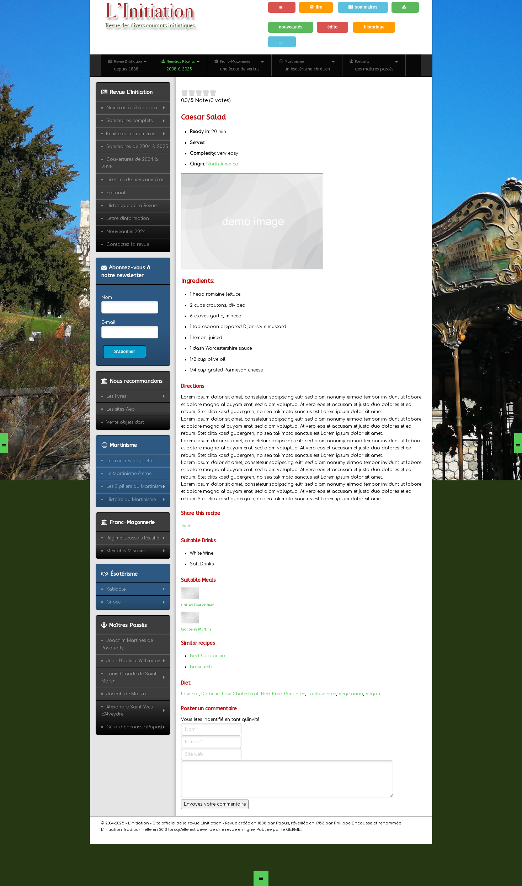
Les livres (116, 396)
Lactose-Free (322, 693)
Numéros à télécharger (132, 107)
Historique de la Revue (131, 205)
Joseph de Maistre (126, 693)
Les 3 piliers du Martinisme (135, 486)
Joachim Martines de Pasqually (127, 644)
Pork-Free (294, 693)
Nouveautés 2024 (126, 231)
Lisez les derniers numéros (135, 179)
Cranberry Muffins (196, 629)
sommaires (362, 7)
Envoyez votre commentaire (215, 804)
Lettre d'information (127, 218)
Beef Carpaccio (207, 655)
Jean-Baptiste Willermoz (133, 660)
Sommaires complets (129, 120)
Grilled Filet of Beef (197, 605)
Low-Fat (190, 693)
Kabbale (116, 589)
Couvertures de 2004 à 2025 (129, 163)
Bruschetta (202, 666)
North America (222, 164)
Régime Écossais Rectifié (132, 538)
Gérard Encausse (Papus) (134, 726)
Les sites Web (120, 409)
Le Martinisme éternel (129, 473)
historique (374, 27)
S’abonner (124, 351)
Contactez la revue (127, 244)
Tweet (187, 525)
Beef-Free (271, 693)
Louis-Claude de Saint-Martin (129, 677)
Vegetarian (351, 693)
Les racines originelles (130, 460)
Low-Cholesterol (240, 693)
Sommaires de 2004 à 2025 (137, 146)
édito (332, 27)
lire (316, 7)
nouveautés (291, 27)
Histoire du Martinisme (131, 499)
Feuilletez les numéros (130, 133)
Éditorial (116, 192)
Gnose (113, 602)
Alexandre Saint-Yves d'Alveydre (127, 711)
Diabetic (210, 693)
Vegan (373, 693)
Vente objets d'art (125, 422)
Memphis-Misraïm (125, 550)
